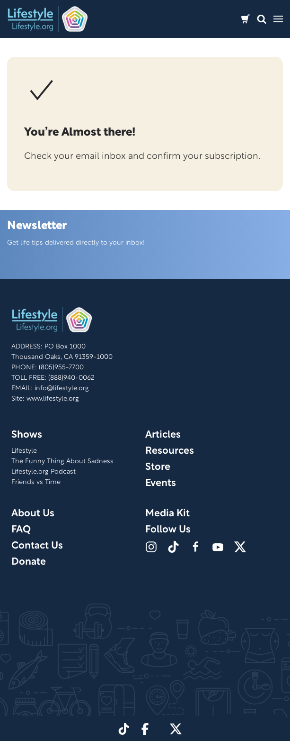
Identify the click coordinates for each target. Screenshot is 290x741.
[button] (261, 19)
